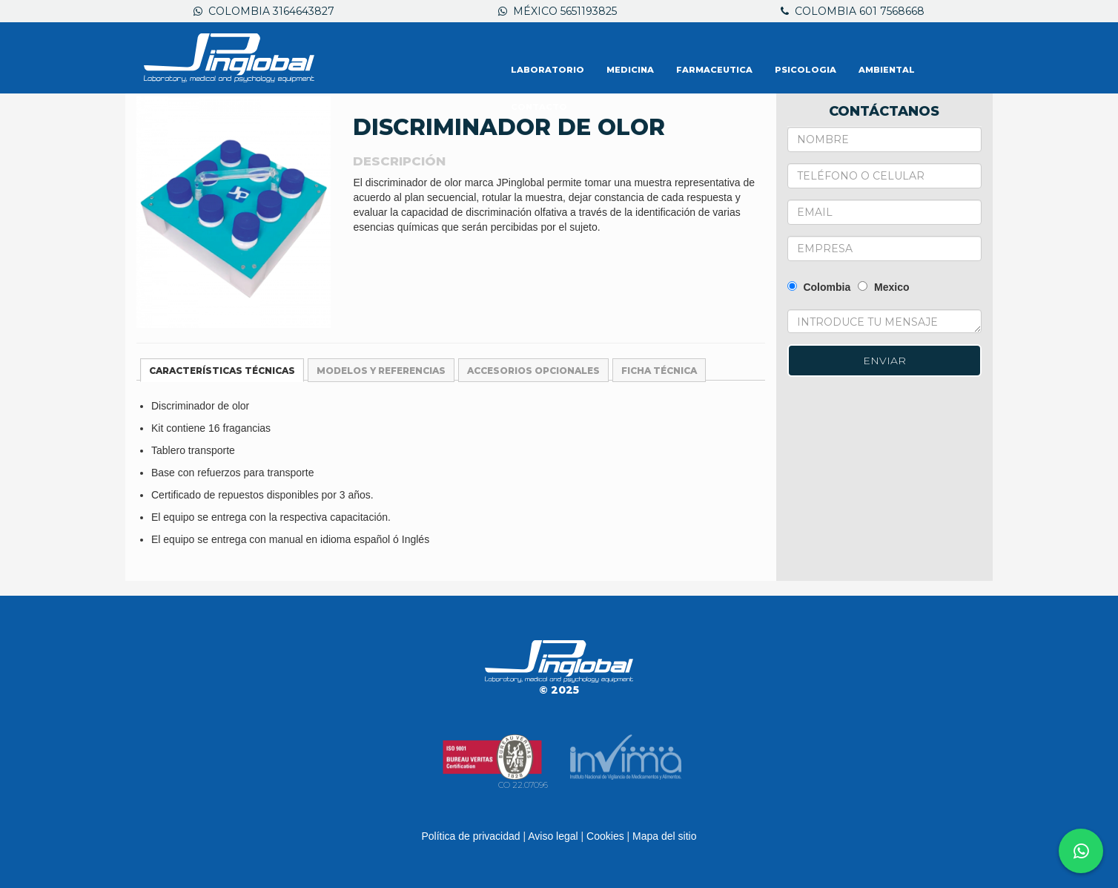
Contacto (539, 107)
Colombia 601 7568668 (852, 11)
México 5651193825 (557, 11)
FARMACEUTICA (714, 70)
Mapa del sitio (664, 836)
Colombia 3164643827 (264, 11)
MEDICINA (630, 70)
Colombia (819, 287)
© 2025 (559, 690)
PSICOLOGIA (805, 70)
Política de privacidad (470, 836)
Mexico (883, 287)
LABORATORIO (547, 70)
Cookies (605, 836)
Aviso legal (553, 836)
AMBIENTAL (887, 70)
